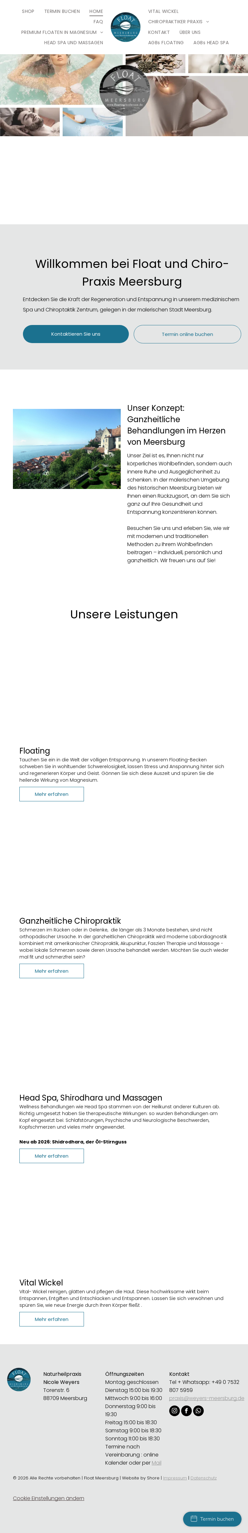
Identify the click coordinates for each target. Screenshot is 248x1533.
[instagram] (174, 1412)
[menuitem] (28, 11)
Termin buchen (212, 1519)
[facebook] (186, 1412)
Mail (156, 1463)
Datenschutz (204, 1478)
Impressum (175, 1478)
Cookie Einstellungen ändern (48, 1498)
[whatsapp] (198, 1412)
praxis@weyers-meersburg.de (206, 1398)
